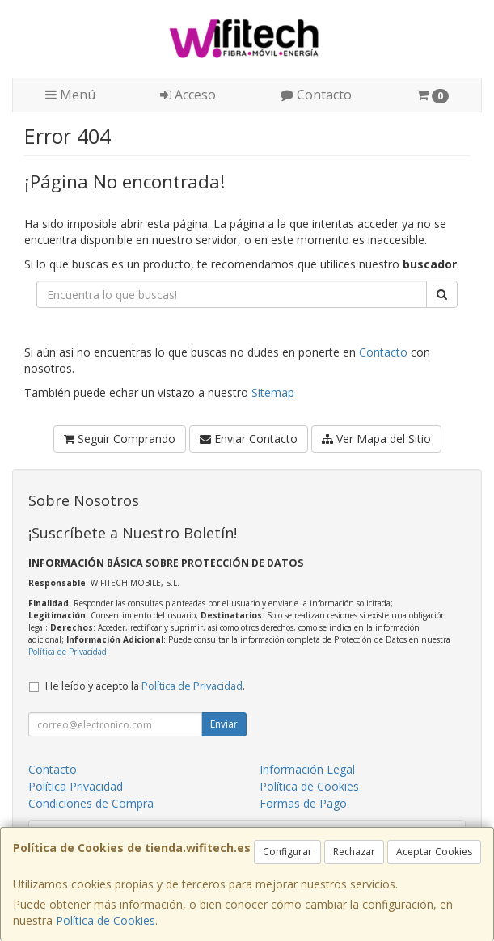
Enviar (224, 724)
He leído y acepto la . (145, 686)
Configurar (287, 852)
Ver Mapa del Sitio (376, 438)
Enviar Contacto (249, 438)
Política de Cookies (105, 920)
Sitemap (272, 392)
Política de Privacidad (67, 651)
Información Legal (307, 769)
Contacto (316, 94)
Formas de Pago (303, 803)
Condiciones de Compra (91, 803)
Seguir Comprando (119, 438)
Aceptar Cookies (434, 852)
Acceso (188, 94)
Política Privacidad (75, 786)
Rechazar (354, 852)
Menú (70, 94)
